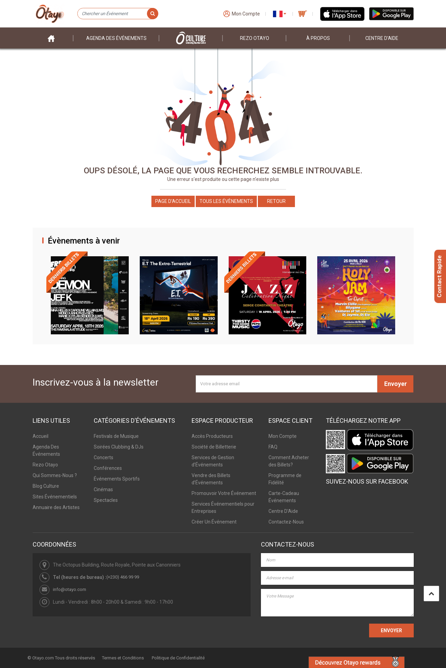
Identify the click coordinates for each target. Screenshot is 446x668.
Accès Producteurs (212, 436)
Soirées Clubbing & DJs (119, 447)
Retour (276, 201)
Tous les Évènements (226, 201)
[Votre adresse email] (286, 383)
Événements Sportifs (117, 479)
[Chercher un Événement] (117, 14)
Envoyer (395, 383)
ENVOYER (391, 630)
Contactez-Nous (286, 522)
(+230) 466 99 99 (122, 577)
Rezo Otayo (254, 38)
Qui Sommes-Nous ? (55, 475)
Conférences (108, 468)
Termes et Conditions (123, 657)
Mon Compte (282, 436)
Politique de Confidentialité (178, 657)
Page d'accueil (173, 201)
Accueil (40, 436)
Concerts (103, 457)
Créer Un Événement (214, 522)
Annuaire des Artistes (56, 507)
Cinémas (103, 489)
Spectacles (106, 500)
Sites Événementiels (55, 496)
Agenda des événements (116, 38)
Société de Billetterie (214, 447)
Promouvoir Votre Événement (224, 493)
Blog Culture (46, 486)
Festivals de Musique (116, 436)
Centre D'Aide (283, 511)
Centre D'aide (381, 38)
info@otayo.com (69, 589)
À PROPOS (318, 38)
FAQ (272, 447)
